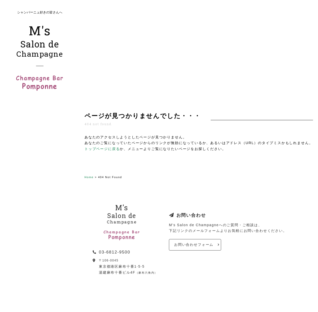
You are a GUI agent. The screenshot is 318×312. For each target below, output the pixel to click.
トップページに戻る (102, 149)
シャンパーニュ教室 (28, 161)
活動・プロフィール (28, 153)
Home (89, 177)
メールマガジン (24, 212)
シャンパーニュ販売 (28, 179)
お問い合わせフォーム (193, 247)
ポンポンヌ (40, 190)
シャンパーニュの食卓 (31, 203)
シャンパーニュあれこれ (33, 170)
